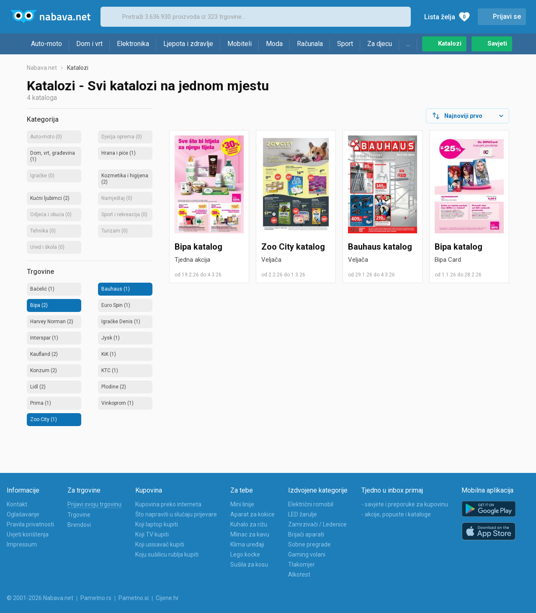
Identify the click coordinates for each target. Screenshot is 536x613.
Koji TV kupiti (152, 534)
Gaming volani (306, 554)
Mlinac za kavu (249, 534)
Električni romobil (310, 504)
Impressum (22, 544)
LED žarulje (302, 514)
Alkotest (299, 574)
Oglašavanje (23, 514)
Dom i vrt (89, 44)
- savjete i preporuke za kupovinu (404, 504)
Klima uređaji (247, 544)
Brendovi (79, 524)
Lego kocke (245, 554)
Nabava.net (42, 67)
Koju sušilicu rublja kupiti (166, 554)
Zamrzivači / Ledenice (317, 524)
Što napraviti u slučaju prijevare (176, 514)
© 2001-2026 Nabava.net (40, 598)
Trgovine (78, 514)
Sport (345, 44)
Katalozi (449, 43)
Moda (274, 44)
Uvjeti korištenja (28, 534)
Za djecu (379, 44)
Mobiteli (239, 44)
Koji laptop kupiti (156, 524)
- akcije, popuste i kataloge (396, 514)
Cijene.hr (167, 598)
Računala (310, 44)
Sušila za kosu (249, 564)
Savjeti (497, 43)
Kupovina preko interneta (168, 504)
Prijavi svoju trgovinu (94, 504)
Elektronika (133, 44)
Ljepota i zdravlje (188, 44)
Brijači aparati (306, 534)
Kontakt (17, 504)
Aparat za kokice (252, 514)
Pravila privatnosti (30, 524)
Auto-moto (46, 44)
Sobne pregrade (309, 544)
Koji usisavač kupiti (159, 544)
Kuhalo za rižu (248, 524)
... (408, 44)
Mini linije (242, 504)
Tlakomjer (301, 564)
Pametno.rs (95, 598)
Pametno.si (134, 598)
